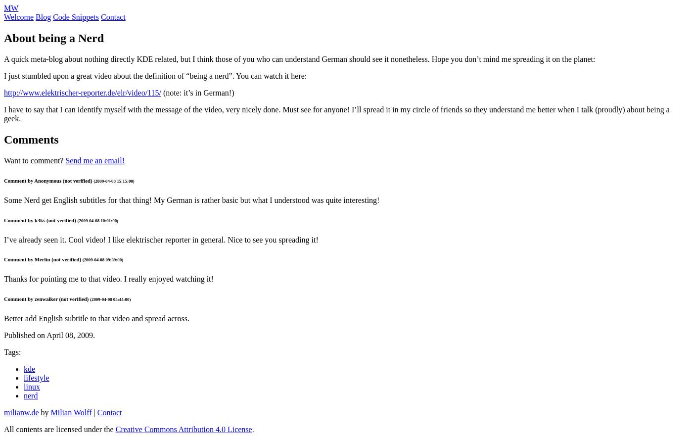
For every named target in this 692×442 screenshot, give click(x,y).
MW (11, 8)
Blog (43, 17)
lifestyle (36, 378)
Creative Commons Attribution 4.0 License (184, 429)
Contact (113, 17)
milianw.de (21, 412)
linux (32, 387)
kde (29, 369)
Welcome (19, 17)
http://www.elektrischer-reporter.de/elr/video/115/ (82, 93)
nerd (31, 396)
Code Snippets (76, 17)
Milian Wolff (71, 412)
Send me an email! (95, 160)
